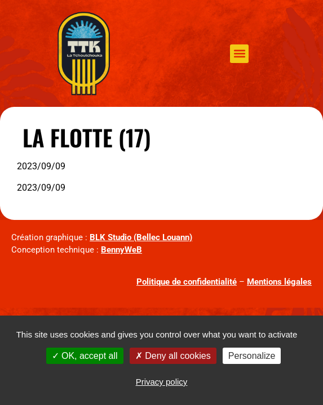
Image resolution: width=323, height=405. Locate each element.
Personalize (252, 356)
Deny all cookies (173, 356)
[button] (239, 53)
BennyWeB (121, 250)
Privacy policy (162, 381)
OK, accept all (85, 356)
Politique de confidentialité (186, 282)
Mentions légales (279, 282)
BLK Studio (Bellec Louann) (141, 237)
